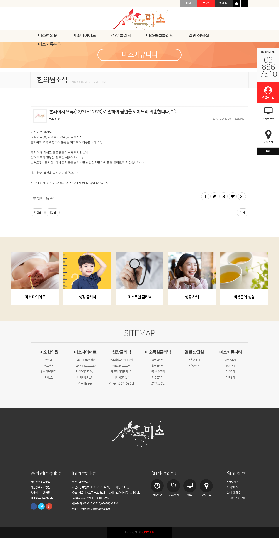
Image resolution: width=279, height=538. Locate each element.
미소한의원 (48, 352)
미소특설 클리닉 (139, 297)
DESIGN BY (139, 532)
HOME (188, 3)
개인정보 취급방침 (40, 482)
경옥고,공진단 (158, 383)
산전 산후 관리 (158, 371)
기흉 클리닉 (157, 377)
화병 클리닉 (157, 365)
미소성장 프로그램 (121, 365)
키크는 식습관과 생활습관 (121, 383)
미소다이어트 (85, 352)
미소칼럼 (230, 371)
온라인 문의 (194, 359)
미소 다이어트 (35, 297)
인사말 (48, 359)
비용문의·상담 (244, 297)
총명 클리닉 (157, 359)
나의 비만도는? (84, 377)
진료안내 (48, 365)
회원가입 (223, 3)
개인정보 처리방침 (40, 487)
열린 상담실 (194, 352)
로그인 (206, 3)
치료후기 (230, 377)
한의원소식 (230, 359)
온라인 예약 (194, 365)
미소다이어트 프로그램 (85, 365)
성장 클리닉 (87, 297)
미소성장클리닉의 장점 (121, 359)
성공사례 (230, 365)
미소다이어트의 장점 (85, 359)
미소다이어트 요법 (85, 371)
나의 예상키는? (121, 377)
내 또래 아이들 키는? (121, 371)
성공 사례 (192, 297)
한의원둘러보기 (48, 371)
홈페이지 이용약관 (40, 492)
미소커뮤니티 (230, 352)
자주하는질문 (85, 383)
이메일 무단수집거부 (42, 498)
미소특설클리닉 (158, 352)
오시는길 (48, 377)
